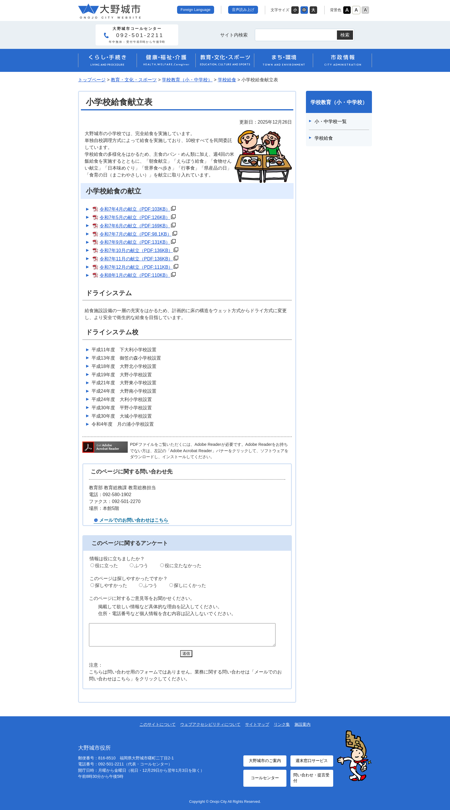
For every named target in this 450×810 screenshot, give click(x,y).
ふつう (141, 565)
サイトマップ (257, 728)
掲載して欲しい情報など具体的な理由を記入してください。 (160, 606)
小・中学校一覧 (331, 121)
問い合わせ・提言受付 (310, 779)
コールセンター (265, 779)
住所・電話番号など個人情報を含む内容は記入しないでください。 (167, 613)
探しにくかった (190, 585)
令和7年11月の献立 (136, 258)
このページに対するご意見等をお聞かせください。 (142, 598)
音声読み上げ (243, 9)
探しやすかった (111, 585)
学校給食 (227, 79)
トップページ (92, 79)
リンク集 (282, 728)
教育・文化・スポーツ (134, 79)
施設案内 (302, 728)
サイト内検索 (234, 34)
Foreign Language (195, 9)
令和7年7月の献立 (136, 234)
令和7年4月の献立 (135, 209)
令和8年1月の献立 (135, 275)
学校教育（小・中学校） (187, 79)
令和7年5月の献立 (135, 217)
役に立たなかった (183, 565)
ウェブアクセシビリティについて (210, 728)
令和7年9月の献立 (135, 242)
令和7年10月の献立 (136, 250)
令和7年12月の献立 (136, 267)
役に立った (106, 565)
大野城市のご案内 (265, 764)
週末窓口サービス (312, 764)
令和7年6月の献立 (135, 225)
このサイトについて (157, 728)
